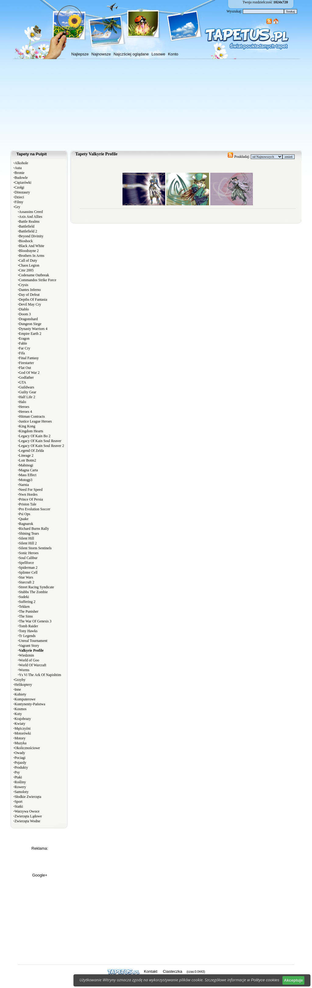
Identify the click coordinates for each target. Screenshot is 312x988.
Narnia (24, 485)
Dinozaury (22, 192)
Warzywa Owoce (27, 811)
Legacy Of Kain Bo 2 (34, 436)
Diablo (24, 309)
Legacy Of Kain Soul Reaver (40, 441)
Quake (23, 519)
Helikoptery (23, 684)
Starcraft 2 (26, 582)
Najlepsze (80, 54)
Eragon (24, 338)
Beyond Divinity (31, 236)
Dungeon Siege (30, 324)
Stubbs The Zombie (33, 592)
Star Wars (26, 577)
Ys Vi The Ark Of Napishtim (40, 675)
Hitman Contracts (32, 416)
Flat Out (25, 368)
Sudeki (24, 597)
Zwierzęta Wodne (27, 821)
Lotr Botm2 (27, 460)
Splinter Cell (28, 572)
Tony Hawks (28, 631)
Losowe (158, 54)
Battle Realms (29, 221)
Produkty (21, 767)
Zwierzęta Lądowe (28, 816)
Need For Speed (30, 489)
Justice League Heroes (35, 421)
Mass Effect (27, 475)
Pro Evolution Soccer (34, 509)
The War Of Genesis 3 (35, 621)
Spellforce (26, 563)
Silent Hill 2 (28, 543)
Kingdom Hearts (31, 431)
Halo (22, 402)
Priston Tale (27, 504)
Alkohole (21, 163)
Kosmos (21, 709)
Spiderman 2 (28, 567)
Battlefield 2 (28, 231)
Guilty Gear (27, 392)
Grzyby (20, 680)
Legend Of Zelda (31, 450)
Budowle (21, 177)
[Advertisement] (156, 104)
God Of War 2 (29, 372)
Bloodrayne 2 (29, 251)
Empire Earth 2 (30, 333)
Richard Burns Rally (34, 528)
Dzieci (19, 197)
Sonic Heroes (28, 553)
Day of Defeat (29, 294)
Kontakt (150, 971)
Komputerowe (25, 699)
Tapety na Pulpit (31, 154)
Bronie (20, 173)
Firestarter (26, 363)
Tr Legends (27, 636)
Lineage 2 (26, 455)
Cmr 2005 (26, 270)
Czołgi (19, 187)
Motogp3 (25, 480)
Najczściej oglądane (131, 54)
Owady (20, 753)
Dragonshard (28, 319)
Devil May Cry (30, 304)
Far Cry (24, 348)
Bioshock (26, 241)
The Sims (26, 616)
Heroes (24, 407)
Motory (20, 738)
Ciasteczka (172, 971)
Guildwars (26, 387)
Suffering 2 (27, 602)
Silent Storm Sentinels (35, 548)
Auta (18, 168)
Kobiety (21, 694)
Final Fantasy (29, 358)
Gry (17, 207)
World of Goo (29, 660)
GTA (22, 382)
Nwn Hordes (28, 494)
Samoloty (22, 792)
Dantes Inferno (30, 290)
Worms (24, 670)
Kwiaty (20, 723)
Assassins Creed (31, 212)
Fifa (22, 353)
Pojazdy (21, 762)
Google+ (40, 875)
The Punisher (28, 611)
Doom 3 (25, 314)
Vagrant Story (29, 645)
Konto (173, 54)
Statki (19, 806)
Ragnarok (26, 524)
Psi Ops (24, 514)
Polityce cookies (265, 980)
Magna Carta (28, 470)
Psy (17, 772)
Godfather (26, 377)
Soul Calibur (28, 558)
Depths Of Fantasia (33, 299)
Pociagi (20, 758)
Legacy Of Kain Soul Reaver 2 (41, 446)
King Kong (27, 426)
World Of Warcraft (32, 665)
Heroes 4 (25, 411)
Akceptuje (293, 980)
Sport (19, 801)
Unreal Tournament (33, 641)
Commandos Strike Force (37, 280)
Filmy (19, 202)
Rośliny (20, 782)
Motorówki (23, 733)
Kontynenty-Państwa (30, 704)
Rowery (20, 787)
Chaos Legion (29, 265)
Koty (18, 714)
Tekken (24, 606)
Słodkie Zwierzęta (28, 797)
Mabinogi (26, 465)
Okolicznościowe (27, 748)
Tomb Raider (28, 626)
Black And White (31, 246)
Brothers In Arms (31, 255)
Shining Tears (29, 533)
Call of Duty (28, 260)
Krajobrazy (23, 719)
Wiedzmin (26, 655)
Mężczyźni (23, 728)
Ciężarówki (23, 182)
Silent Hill (26, 538)
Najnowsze (101, 54)
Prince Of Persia (31, 499)
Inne (18, 689)
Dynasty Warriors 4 (33, 329)
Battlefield (26, 226)
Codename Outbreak (34, 275)
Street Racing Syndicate (36, 587)
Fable (23, 343)
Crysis (23, 285)
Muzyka (21, 743)
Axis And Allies (30, 216)
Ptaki (18, 777)
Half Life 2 (27, 397)
